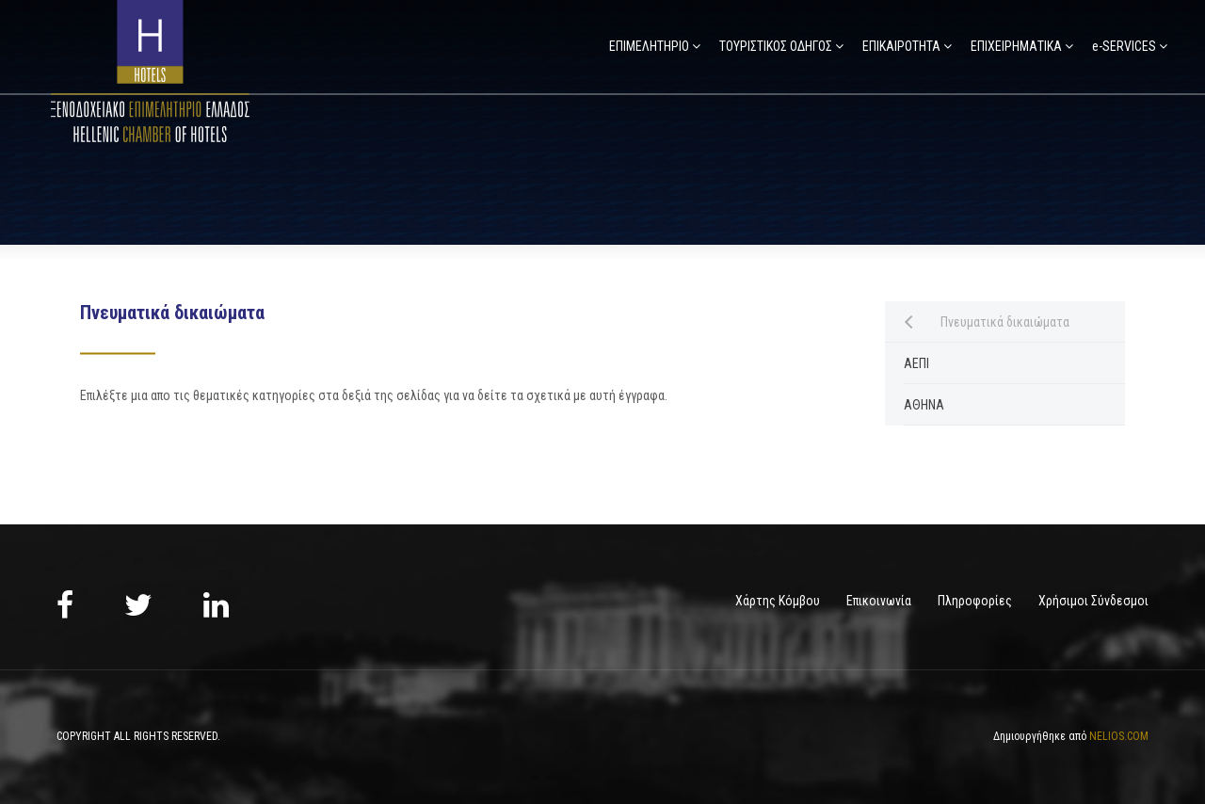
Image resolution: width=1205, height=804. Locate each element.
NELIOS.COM (1119, 736)
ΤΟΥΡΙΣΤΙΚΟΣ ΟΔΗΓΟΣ (775, 46)
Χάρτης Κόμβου (777, 600)
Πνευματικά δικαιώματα (1004, 322)
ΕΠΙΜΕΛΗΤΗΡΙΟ (649, 46)
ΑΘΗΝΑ (924, 404)
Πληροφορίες (975, 600)
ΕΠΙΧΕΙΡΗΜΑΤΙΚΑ (1016, 46)
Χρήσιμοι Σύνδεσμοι (1093, 600)
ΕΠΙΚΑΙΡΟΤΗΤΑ (901, 46)
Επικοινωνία (878, 600)
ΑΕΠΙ (916, 363)
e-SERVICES (1124, 46)
